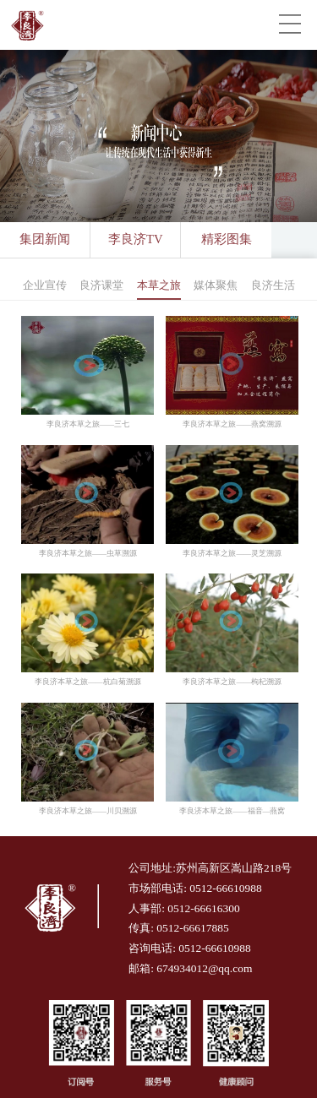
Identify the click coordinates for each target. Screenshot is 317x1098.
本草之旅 (159, 285)
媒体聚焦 (216, 285)
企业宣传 (45, 285)
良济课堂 (101, 285)
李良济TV (135, 239)
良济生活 (273, 285)
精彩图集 (226, 239)
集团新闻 (44, 239)
